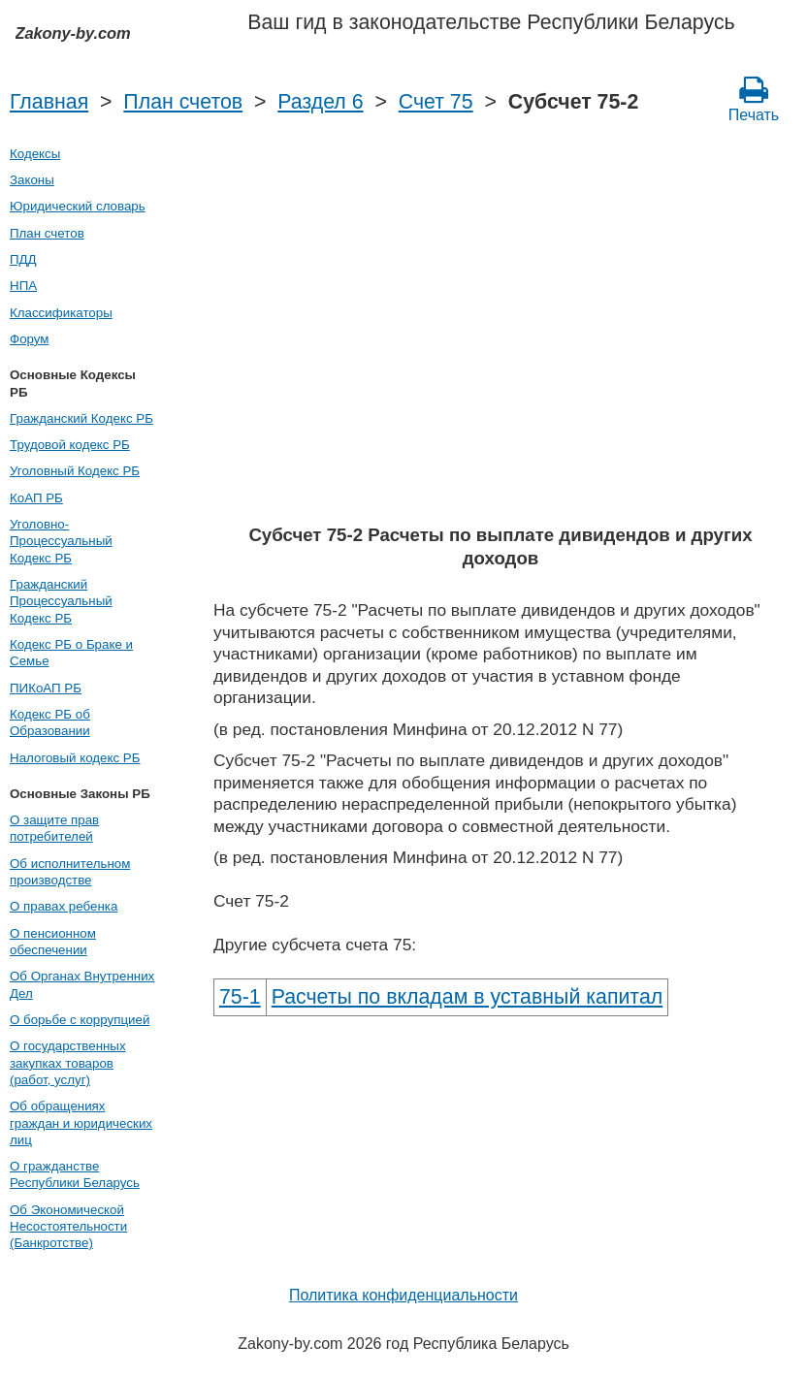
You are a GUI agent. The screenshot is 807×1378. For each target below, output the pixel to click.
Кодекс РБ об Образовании (50, 722)
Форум (29, 339)
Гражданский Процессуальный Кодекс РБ (61, 601)
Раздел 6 (320, 101)
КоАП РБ (36, 498)
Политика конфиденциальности (403, 1295)
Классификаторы (61, 312)
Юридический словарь (77, 206)
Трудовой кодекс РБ (70, 444)
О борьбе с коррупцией (79, 1019)
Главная (49, 101)
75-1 (240, 997)
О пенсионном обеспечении (53, 941)
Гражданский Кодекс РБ (81, 418)
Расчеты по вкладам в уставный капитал (467, 997)
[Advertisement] (500, 368)
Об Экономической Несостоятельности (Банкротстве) (68, 1226)
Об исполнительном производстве (70, 871)
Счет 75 (436, 101)
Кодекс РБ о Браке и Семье (71, 652)
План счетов (182, 101)
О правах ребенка (63, 906)
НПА (23, 285)
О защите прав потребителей (54, 828)
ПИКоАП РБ (45, 688)
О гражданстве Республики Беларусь (75, 1174)
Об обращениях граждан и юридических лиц (81, 1123)
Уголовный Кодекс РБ (75, 471)
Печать (753, 99)
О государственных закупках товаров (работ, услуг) (68, 1063)
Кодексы (35, 153)
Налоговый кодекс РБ (75, 758)
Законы (32, 180)
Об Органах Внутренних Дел (82, 984)
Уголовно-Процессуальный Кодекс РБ (61, 541)
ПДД (23, 259)
